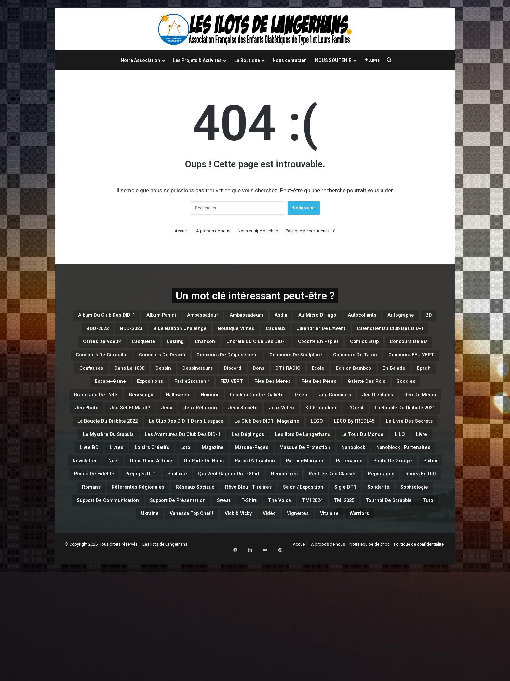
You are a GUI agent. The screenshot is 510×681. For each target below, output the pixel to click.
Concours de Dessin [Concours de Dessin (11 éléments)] (208, 379)
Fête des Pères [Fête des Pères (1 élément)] (284, 426)
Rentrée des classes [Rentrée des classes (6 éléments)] (403, 567)
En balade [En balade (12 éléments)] (270, 410)
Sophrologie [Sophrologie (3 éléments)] (240, 598)
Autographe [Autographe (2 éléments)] (156, 332)
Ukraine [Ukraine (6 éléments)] (399, 614)
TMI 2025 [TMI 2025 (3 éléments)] (261, 614)
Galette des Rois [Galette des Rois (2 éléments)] (345, 426)
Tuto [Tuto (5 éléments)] (368, 614)
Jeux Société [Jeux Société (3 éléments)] (404, 457)
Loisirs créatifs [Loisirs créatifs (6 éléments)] (288, 520)
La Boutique (247, 60)
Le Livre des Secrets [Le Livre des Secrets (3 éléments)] (406, 489)
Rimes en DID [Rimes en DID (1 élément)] (151, 582)
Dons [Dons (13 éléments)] (100, 410)
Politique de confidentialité (310, 231)
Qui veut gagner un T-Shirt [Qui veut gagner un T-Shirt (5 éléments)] (272, 567)
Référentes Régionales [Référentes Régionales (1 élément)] (256, 582)
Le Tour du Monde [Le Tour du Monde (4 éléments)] (101, 520)
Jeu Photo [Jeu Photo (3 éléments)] (208, 457)
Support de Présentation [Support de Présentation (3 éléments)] (401, 598)
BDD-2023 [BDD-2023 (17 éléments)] (265, 332)
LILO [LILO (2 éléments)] (147, 520)
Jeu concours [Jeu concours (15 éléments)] (409, 442)
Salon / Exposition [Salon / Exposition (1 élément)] (99, 598)
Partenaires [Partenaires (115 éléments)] (305, 551)
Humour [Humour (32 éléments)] (251, 442)
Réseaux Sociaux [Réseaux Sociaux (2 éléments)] (328, 582)
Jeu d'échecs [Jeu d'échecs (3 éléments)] (106, 457)
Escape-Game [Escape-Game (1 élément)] (349, 410)
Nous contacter (289, 60)
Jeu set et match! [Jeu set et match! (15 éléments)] (262, 457)
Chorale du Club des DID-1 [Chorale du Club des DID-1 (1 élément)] (185, 364)
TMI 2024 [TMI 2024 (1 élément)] (221, 614)
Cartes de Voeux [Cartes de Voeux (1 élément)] (322, 348)
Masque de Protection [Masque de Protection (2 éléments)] (121, 535)
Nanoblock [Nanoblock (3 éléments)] (182, 535)
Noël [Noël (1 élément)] (348, 535)
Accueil (182, 231)
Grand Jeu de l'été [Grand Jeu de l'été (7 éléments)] (108, 442)
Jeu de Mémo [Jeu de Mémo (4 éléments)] (159, 457)
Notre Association (140, 60)
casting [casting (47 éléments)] (415, 348)
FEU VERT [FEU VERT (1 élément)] (175, 426)
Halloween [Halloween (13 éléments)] (210, 442)
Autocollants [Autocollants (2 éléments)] (107, 332)
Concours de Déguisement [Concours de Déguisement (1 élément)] (290, 379)
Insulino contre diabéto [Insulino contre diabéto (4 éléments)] (311, 442)
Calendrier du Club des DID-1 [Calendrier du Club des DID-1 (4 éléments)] (242, 348)
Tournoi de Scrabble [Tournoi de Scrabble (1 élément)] (318, 614)
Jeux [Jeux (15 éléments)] (308, 457)
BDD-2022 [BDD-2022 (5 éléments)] (223, 332)
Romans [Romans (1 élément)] (196, 582)
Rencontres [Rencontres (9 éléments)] (342, 567)
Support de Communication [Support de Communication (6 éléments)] (311, 598)
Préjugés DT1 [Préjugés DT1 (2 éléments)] (161, 567)
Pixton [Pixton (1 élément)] (408, 551)
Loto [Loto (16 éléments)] (331, 520)
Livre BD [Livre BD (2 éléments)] (207, 520)
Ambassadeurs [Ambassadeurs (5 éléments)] (305, 317)
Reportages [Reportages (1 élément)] (101, 582)
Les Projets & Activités (197, 60)
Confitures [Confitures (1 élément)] (239, 395)
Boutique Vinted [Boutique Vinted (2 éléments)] (398, 332)
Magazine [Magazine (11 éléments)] (365, 520)
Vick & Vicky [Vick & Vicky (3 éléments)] (215, 629)
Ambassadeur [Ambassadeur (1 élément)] (248, 317)
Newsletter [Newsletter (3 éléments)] (311, 535)
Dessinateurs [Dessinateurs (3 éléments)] (373, 395)
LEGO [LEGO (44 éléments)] (288, 489)
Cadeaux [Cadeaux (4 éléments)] (96, 348)
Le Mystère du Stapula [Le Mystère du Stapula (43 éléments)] (129, 504)
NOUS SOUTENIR (333, 60)
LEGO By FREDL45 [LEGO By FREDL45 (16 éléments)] (336, 489)
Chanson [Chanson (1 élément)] (120, 364)
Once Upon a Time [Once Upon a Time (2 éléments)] (395, 535)
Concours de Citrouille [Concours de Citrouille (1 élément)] (132, 379)
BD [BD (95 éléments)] (191, 332)
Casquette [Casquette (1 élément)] (375, 348)
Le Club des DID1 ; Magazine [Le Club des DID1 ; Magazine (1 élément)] (225, 489)
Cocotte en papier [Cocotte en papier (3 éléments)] (263, 364)
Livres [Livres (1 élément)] (242, 520)
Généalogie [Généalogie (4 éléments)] (165, 442)
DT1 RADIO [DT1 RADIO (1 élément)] (137, 410)
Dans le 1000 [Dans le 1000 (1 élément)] (288, 395)
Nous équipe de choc (258, 231)
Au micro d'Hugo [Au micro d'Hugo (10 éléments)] (396, 317)
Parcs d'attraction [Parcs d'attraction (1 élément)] (184, 551)
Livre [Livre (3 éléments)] (174, 520)
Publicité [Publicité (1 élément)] (206, 567)
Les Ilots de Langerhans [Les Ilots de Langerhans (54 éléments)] (378, 504)
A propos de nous (213, 231)
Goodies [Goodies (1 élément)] (395, 426)
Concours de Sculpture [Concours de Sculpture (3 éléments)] (377, 379)
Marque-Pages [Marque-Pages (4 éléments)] (414, 520)
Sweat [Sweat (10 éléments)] (109, 614)
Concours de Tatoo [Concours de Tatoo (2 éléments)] (109, 395)
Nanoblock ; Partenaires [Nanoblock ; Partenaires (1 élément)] (246, 535)
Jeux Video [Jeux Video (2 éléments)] (119, 473)
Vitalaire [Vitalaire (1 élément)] (331, 629)
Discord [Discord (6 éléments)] (418, 395)
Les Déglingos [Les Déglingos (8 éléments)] (308, 504)
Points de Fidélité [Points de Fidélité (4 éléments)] (102, 567)
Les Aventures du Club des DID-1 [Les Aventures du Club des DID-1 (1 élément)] (225, 504)
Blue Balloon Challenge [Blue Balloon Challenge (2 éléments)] (327, 332)
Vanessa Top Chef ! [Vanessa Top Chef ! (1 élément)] (155, 629)
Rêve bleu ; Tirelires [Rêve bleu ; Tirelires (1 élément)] (396, 582)
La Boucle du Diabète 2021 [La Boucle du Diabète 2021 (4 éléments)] (276, 473)
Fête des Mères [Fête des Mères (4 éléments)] (226, 426)
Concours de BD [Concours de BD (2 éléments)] (379, 364)
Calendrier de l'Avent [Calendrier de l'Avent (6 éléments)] (154, 348)
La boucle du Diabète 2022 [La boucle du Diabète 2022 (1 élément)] (368, 473)
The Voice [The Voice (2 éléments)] (179, 614)
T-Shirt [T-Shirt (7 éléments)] (141, 614)
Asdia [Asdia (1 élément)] (349, 317)
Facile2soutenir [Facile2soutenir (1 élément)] (125, 426)
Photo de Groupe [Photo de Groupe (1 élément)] (360, 551)
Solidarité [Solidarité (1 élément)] (194, 598)
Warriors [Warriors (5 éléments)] (369, 629)
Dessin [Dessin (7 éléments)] (331, 395)
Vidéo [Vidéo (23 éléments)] (255, 629)
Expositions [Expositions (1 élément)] (400, 410)
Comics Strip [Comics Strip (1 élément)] (322, 364)
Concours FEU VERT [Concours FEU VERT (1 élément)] (181, 395)
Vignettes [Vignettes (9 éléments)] (291, 629)
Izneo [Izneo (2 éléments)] (367, 442)
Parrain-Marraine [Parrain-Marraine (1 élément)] (249, 551)
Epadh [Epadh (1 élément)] (307, 410)
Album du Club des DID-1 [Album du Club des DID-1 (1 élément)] (126, 317)
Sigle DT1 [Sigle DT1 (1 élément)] (153, 598)
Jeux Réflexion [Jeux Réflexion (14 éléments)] (350, 457)
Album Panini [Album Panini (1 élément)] (195, 317)
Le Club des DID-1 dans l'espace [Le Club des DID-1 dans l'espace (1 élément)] (121, 489)
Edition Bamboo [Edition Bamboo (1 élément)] (219, 410)
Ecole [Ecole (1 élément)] (175, 410)
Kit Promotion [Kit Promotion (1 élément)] (169, 473)
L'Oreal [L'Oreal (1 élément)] (213, 473)
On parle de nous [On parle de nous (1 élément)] (119, 551)
